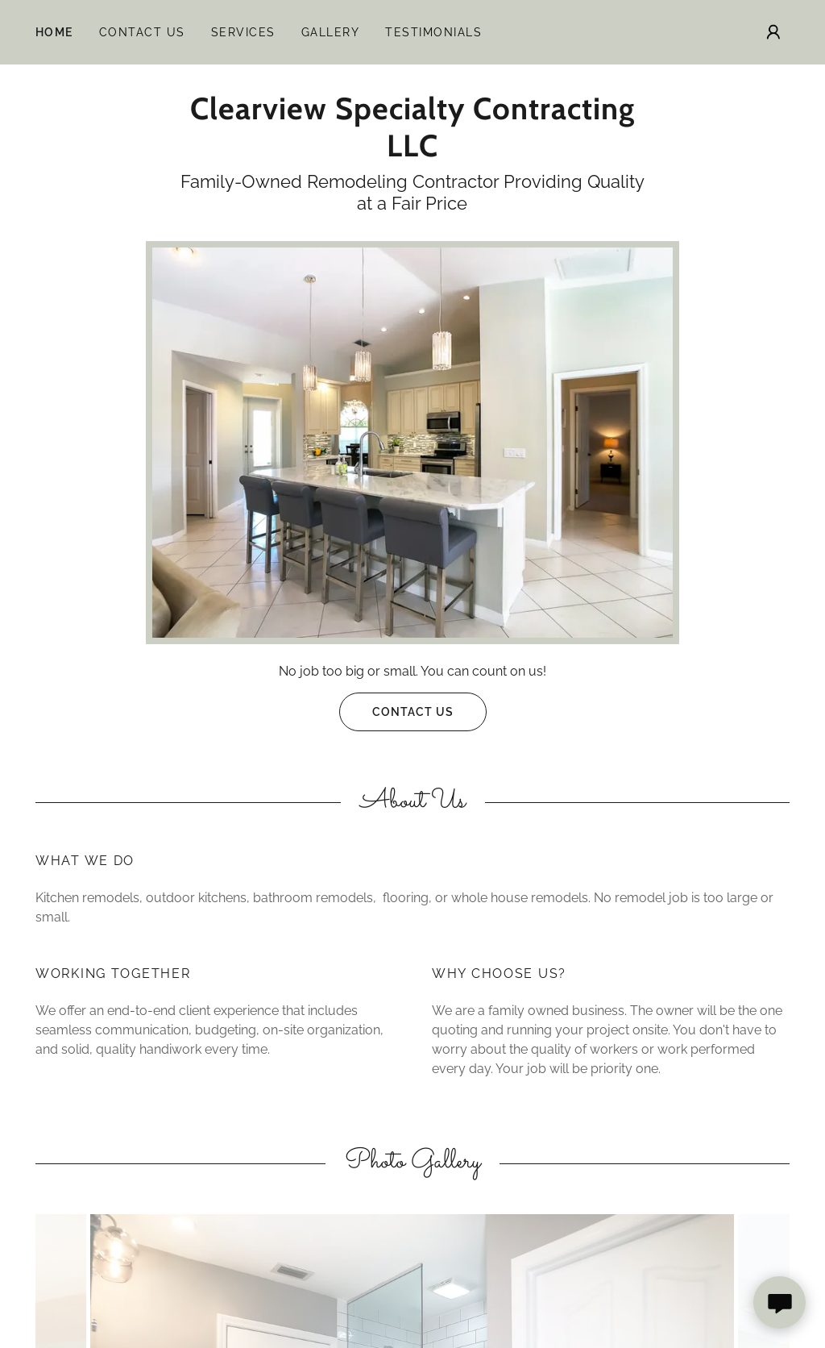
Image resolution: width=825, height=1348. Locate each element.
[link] (412, 152)
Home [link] (54, 32)
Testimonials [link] (433, 32)
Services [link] (243, 32)
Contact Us (396, 712)
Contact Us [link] (142, 32)
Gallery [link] (330, 32)
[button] (773, 32)
